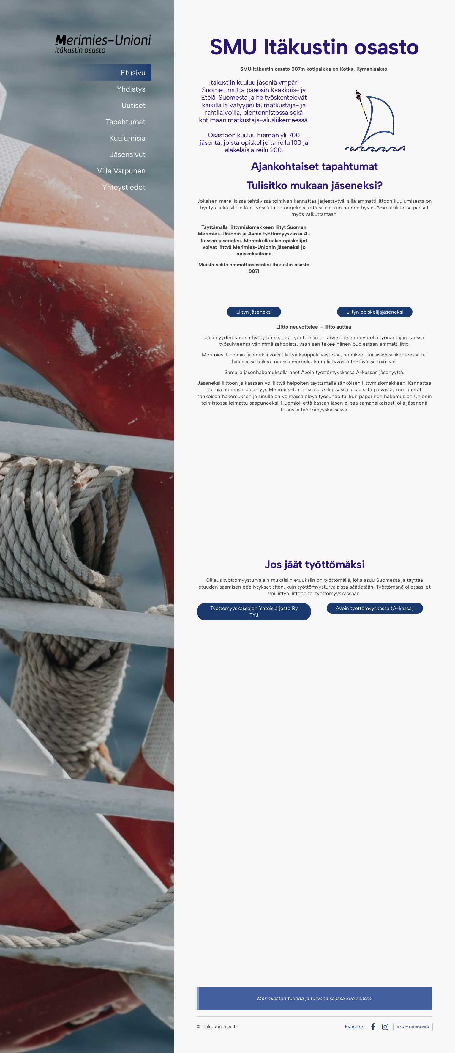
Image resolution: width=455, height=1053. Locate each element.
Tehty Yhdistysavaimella (412, 1027)
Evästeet (355, 1027)
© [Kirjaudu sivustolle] (199, 1027)
